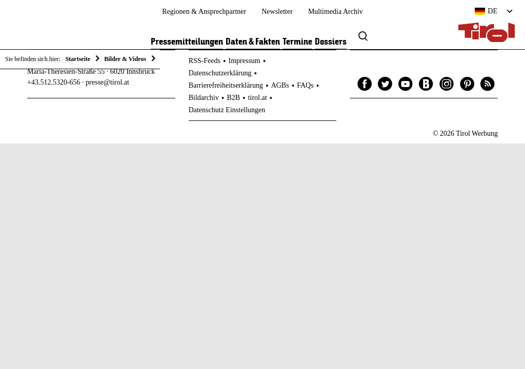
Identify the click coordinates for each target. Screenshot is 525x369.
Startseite (78, 59)
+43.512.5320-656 (53, 82)
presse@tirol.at (107, 82)
